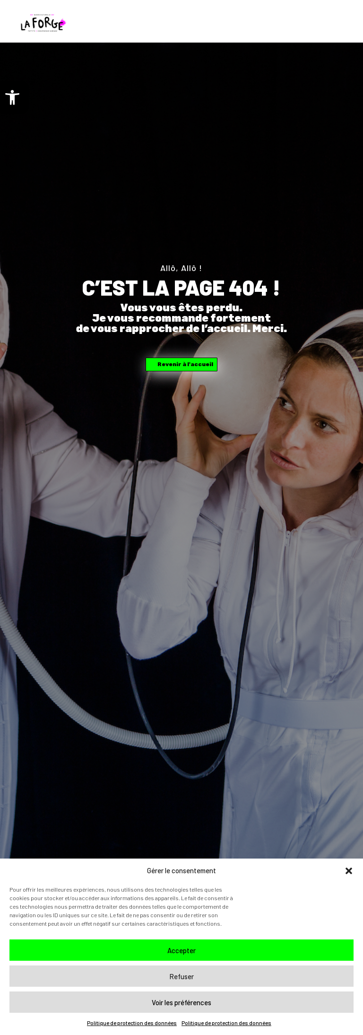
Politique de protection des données (132, 1022)
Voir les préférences (181, 1002)
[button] (12, 97)
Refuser (181, 976)
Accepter (181, 950)
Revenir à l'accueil (185, 364)
